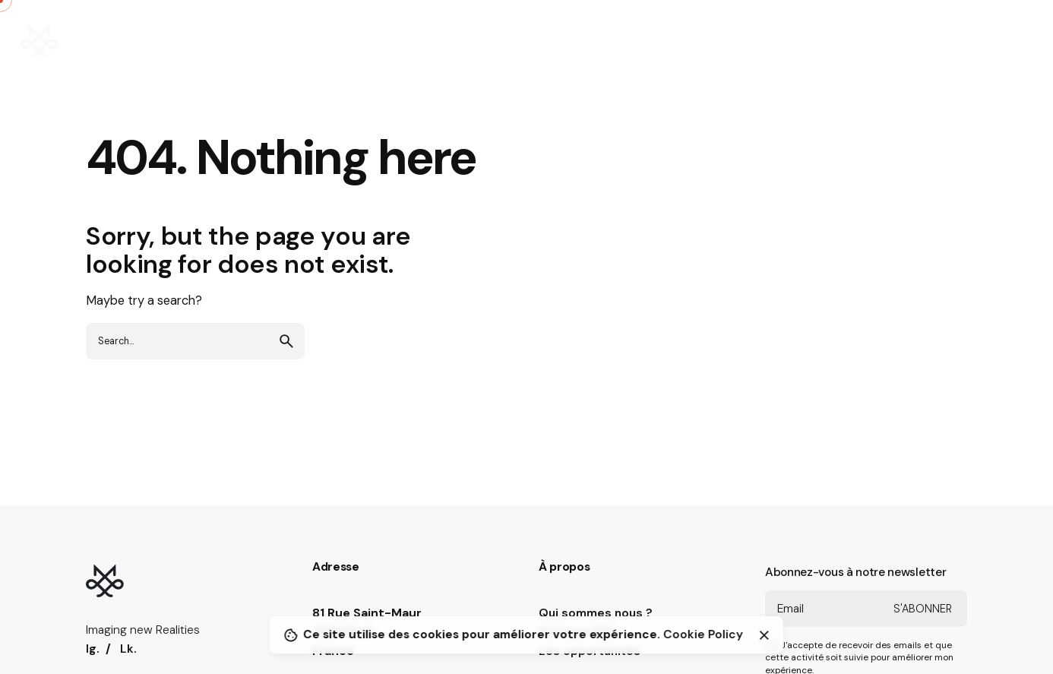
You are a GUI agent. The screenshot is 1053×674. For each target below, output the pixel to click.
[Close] (764, 635)
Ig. (93, 649)
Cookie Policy (703, 634)
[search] (286, 341)
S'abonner (922, 608)
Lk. (128, 649)
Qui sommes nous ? (596, 613)
